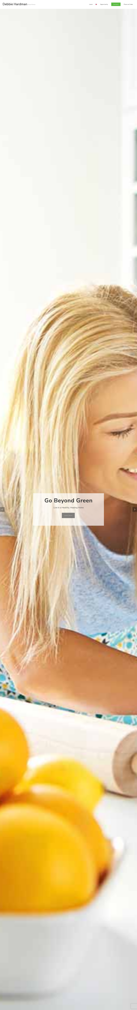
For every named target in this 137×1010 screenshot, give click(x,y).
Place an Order (128, 4)
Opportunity (104, 4)
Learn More (68, 515)
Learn (91, 4)
